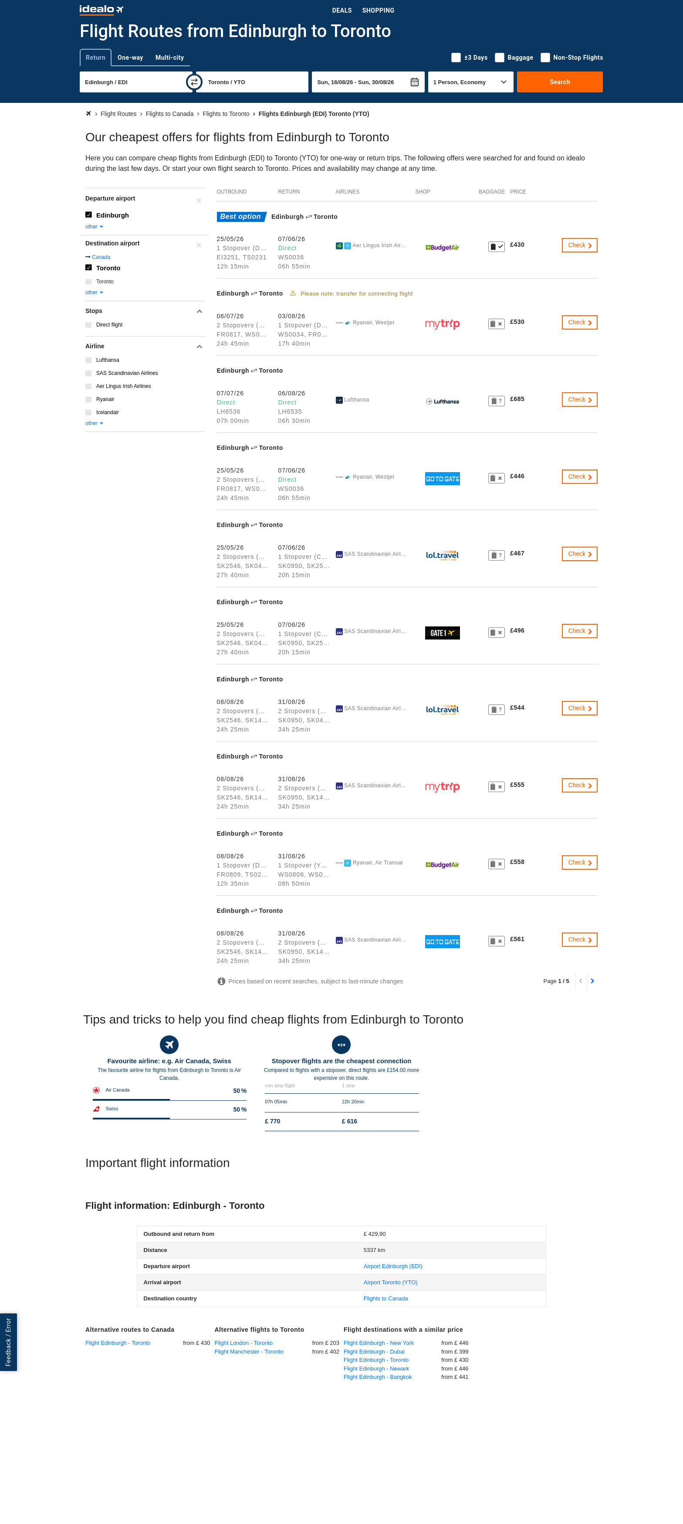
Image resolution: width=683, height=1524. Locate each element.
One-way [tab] (130, 57)
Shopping (378, 10)
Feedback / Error (8, 1342)
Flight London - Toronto (244, 1343)
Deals (342, 10)
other (94, 227)
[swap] (194, 82)
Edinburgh (112, 215)
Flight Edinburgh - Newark (376, 1368)
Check (580, 245)
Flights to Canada (386, 1298)
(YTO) (391, 1282)
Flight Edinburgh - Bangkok (378, 1377)
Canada (101, 257)
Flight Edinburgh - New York (379, 1343)
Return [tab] (95, 57)
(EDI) (393, 1266)
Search (560, 81)
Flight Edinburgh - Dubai (374, 1351)
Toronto (108, 268)
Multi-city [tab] (170, 57)
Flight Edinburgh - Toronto (117, 1343)
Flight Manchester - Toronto (249, 1351)
